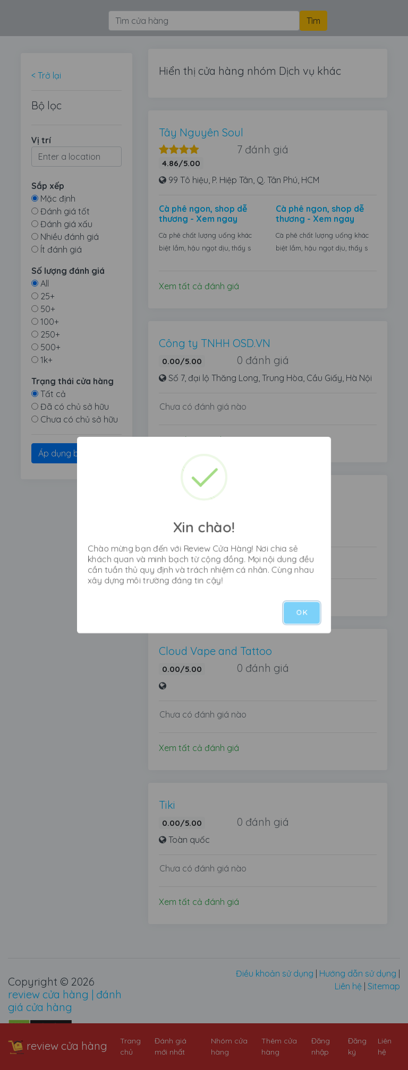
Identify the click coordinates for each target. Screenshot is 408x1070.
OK (301, 612)
